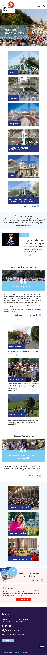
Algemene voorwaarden (7, 652)
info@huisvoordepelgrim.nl (20, 621)
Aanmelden (8, 640)
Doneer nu (23, 599)
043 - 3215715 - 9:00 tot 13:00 (21, 620)
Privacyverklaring (25, 652)
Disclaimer (17, 652)
